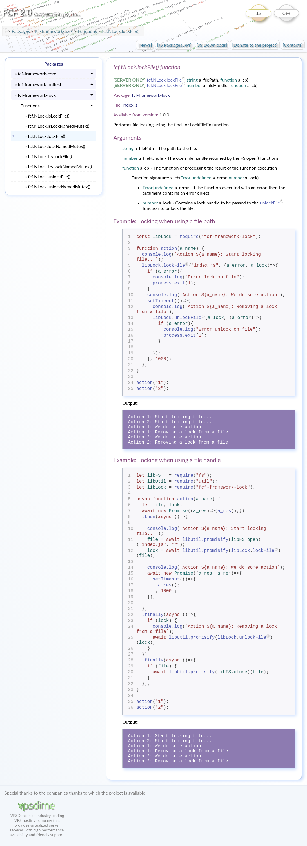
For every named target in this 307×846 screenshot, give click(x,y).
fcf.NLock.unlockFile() (49, 176)
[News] (145, 45)
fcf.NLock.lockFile (164, 79)
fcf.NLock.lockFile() (120, 31)
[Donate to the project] (254, 45)
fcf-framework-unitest (39, 84)
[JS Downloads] (212, 45)
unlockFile (270, 202)
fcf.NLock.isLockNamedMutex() (58, 126)
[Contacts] (293, 45)
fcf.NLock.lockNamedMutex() (56, 146)
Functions (30, 105)
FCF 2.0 (41, 12)
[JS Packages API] (174, 45)
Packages (21, 31)
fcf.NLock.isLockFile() (48, 115)
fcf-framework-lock (54, 31)
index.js (130, 104)
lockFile (174, 265)
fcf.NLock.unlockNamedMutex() (59, 186)
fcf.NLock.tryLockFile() (50, 156)
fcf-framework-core (37, 73)
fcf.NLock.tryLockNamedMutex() (60, 166)
